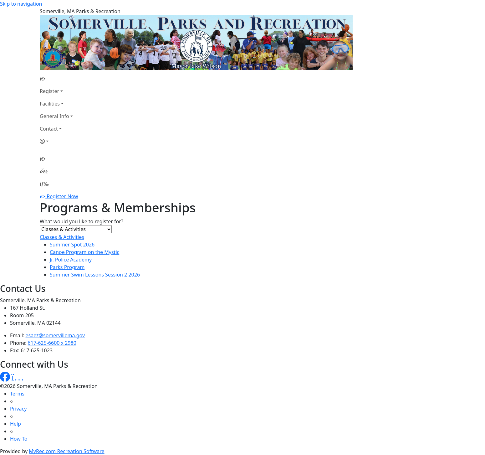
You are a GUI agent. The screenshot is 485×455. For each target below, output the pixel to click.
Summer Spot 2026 (72, 244)
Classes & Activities (62, 237)
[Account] (56, 141)
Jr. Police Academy (71, 259)
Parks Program (67, 267)
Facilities (50, 103)
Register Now (62, 196)
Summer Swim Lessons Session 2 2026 (95, 274)
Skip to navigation (21, 3)
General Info (54, 116)
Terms (17, 393)
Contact (49, 128)
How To (18, 438)
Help (15, 423)
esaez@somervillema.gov (55, 335)
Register (49, 91)
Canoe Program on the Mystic (84, 252)
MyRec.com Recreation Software (66, 451)
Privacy (18, 408)
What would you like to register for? (81, 221)
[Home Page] (56, 78)
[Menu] (44, 184)
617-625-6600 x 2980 (52, 342)
